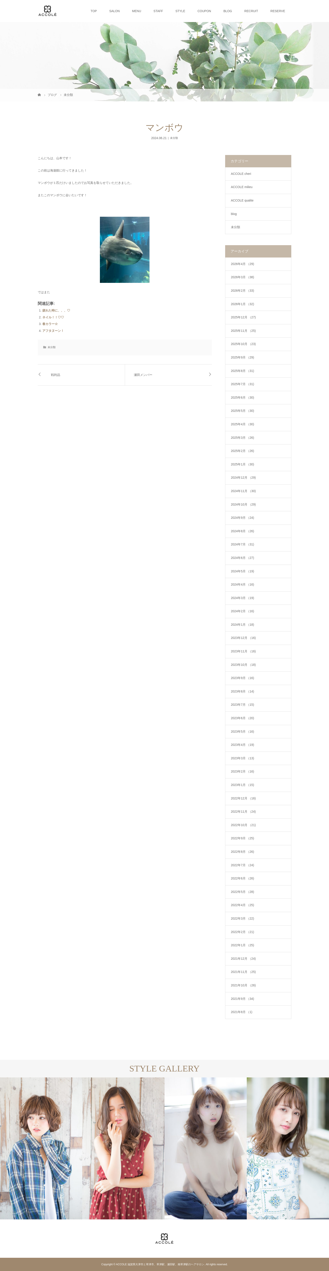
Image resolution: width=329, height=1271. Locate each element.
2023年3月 (242, 758)
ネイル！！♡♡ (53, 317)
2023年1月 (242, 785)
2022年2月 (242, 932)
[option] (41, 1148)
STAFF (158, 11)
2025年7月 (242, 384)
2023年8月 (242, 691)
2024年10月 (243, 504)
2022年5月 (242, 892)
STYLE (180, 11)
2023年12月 (243, 638)
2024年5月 (242, 571)
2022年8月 (242, 851)
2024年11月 (243, 491)
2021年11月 (243, 972)
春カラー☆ (50, 324)
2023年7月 (242, 704)
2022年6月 (242, 878)
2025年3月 (242, 437)
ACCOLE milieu (241, 187)
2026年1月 (242, 304)
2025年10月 (243, 344)
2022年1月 (242, 945)
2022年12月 (243, 798)
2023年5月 (242, 731)
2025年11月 (243, 330)
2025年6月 (242, 397)
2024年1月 (242, 624)
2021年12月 (243, 958)
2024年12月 (243, 477)
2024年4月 (242, 584)
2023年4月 (242, 745)
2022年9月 (242, 838)
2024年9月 (242, 517)
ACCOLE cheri (241, 173)
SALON (114, 11)
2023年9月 (242, 678)
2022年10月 (243, 825)
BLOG (227, 11)
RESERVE (277, 11)
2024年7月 (242, 544)
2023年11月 (243, 651)
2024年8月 (242, 531)
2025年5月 (242, 410)
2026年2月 (242, 290)
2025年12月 (243, 317)
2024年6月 (242, 558)
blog (234, 214)
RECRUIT (251, 11)
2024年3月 (242, 598)
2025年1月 (242, 464)
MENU (136, 11)
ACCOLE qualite (242, 200)
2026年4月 (242, 264)
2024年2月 (242, 611)
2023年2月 (242, 771)
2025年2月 (242, 451)
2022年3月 (242, 918)
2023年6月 (242, 718)
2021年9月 (242, 998)
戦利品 (55, 375)
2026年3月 (242, 277)
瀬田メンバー (143, 375)
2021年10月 (243, 985)
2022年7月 (242, 865)
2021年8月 (241, 1012)
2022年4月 (242, 905)
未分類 (174, 138)
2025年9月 (242, 357)
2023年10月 (243, 664)
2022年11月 (243, 811)
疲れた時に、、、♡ (56, 310)
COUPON (204, 11)
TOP (94, 11)
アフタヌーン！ (53, 330)
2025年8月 (242, 371)
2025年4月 (242, 424)
